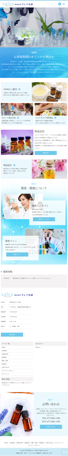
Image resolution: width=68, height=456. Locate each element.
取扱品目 (45, 153)
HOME (3, 347)
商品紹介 (4, 364)
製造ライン (17, 254)
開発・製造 (5, 361)
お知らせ (38, 347)
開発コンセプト (44, 219)
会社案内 (12, 335)
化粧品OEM (5, 354)
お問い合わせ (5, 367)
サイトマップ (5, 374)
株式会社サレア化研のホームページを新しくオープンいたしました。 (32, 278)
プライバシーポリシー (8, 371)
